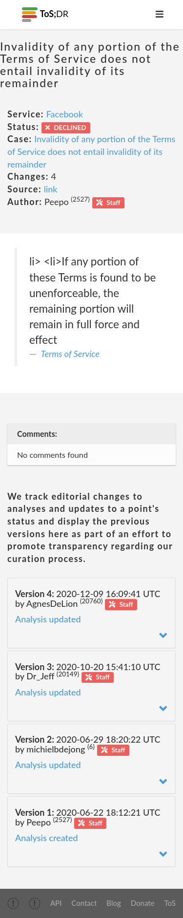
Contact (84, 903)
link (51, 189)
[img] (13, 903)
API (55, 903)
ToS (170, 903)
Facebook (64, 114)
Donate (143, 903)
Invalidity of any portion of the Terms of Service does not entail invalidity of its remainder (91, 151)
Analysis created (46, 837)
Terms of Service (70, 353)
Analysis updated (48, 619)
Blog (113, 903)
